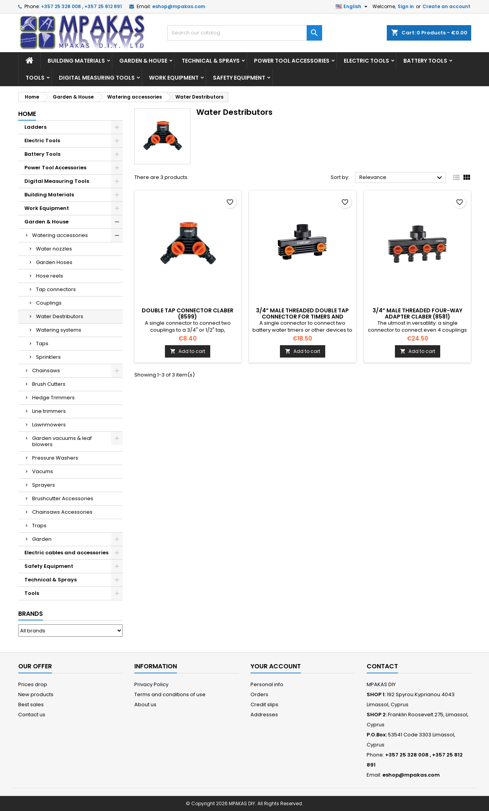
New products (35, 694)
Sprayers (43, 485)
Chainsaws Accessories (62, 512)
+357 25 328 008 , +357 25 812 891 (81, 6)
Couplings (49, 303)
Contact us (31, 714)
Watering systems (58, 330)
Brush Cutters (48, 384)
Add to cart (187, 351)
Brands (30, 613)
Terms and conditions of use (170, 694)
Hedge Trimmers (53, 397)
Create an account (446, 6)
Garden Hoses (54, 262)
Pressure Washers (55, 458)
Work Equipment (174, 78)
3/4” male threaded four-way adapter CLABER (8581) (417, 313)
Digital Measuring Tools (97, 78)
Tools (35, 78)
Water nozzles (54, 248)
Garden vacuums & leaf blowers (62, 441)
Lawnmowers (49, 424)
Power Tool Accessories (291, 61)
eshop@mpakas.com (178, 6)
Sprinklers (48, 357)
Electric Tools (366, 61)
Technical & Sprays (211, 61)
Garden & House (143, 61)
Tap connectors (56, 289)
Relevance (401, 177)
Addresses (264, 714)
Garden (41, 539)
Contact (382, 666)
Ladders (35, 127)
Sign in (406, 6)
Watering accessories (60, 235)
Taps (42, 343)
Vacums (42, 471)
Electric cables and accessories (66, 552)
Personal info (267, 684)
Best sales (31, 704)
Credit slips (264, 704)
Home (27, 113)
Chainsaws (46, 370)
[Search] (244, 33)
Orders (259, 694)
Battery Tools (425, 61)
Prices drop (32, 684)
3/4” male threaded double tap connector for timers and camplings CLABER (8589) (302, 317)
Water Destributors (59, 316)
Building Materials (76, 61)
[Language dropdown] (352, 6)
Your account (276, 666)
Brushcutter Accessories (62, 498)
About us (145, 704)
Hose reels (49, 275)
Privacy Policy (151, 684)
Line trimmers (49, 411)
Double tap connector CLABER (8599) (187, 313)
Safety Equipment (239, 78)
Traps (39, 525)
